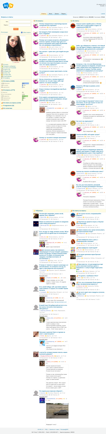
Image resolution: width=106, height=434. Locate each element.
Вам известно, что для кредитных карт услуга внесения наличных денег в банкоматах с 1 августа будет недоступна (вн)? (89, 267)
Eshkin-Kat (49, 297)
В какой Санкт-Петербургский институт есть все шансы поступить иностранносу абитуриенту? (53, 307)
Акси (79, 225)
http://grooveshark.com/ (60, 302)
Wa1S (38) (43, 217)
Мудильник (81, 136)
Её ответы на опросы (79, 210)
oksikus (49, 361)
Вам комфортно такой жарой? (87, 248)
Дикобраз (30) (50, 242)
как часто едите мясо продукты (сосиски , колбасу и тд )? (90, 293)
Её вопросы (39, 21)
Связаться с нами (54, 429)
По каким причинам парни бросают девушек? (88, 255)
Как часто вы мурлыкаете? (84, 121)
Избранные (39, 210)
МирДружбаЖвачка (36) (47, 356)
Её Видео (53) (7, 71)
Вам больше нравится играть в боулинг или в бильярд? (90, 222)
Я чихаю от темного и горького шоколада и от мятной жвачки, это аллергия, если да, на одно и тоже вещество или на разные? (53, 266)
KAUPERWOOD (51, 398)
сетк (79, 123)
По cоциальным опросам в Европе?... (51, 391)
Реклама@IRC (64, 429)
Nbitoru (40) (50, 318)
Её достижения (7, 76)
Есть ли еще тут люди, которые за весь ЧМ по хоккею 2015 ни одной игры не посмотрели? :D (53, 233)
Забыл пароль (27, 32)
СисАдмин (43, 292)
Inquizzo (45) (44, 260)
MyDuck (80, 89)
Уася (79, 72)
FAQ (46, 429)
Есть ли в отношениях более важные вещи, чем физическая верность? (89, 283)
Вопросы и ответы (7, 17)
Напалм (43, 393)
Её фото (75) (6, 69)
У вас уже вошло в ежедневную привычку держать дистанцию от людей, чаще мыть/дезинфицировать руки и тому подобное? (89, 151)
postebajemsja (50, 341)
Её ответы (76, 21)
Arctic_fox (43, 237)
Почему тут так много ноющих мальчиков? (52, 137)
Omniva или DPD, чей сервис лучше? (88, 134)
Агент (79, 258)
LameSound (81, 51)
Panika (42, 335)
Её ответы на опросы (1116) (12, 103)
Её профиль (6, 78)
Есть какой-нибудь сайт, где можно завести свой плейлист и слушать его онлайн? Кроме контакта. (53, 288)
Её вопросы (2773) (9, 90)
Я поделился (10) (8, 105)
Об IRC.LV (40, 429)
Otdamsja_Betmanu (46, 310)
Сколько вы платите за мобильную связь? (89, 171)
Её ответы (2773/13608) (9, 67)
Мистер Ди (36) (45, 225)
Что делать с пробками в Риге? (88, 276)
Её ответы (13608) (8, 81)
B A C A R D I (81, 29)
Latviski (103, 13)
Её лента (5, 64)
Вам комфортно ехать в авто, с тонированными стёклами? (87, 240)
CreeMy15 (43, 270)
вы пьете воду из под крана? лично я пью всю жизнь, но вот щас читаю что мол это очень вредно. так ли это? (89, 102)
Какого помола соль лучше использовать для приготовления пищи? (90, 230)
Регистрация (4, 32)
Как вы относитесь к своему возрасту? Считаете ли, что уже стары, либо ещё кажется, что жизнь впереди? (51, 81)
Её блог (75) (6, 73)
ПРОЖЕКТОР (50, 108)
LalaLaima (86, 33)
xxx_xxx (80, 249)
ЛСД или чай (81, 286)
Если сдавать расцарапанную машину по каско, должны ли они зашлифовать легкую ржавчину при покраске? (53, 99)
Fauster (49, 277)
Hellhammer (81, 295)
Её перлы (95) (7, 74)
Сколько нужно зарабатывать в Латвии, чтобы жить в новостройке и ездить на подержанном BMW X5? (89, 25)
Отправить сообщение (9, 66)
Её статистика (7, 108)
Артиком (80, 271)
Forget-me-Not (81, 188)
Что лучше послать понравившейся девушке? (88, 214)
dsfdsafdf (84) (81, 106)
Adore (79, 155)
